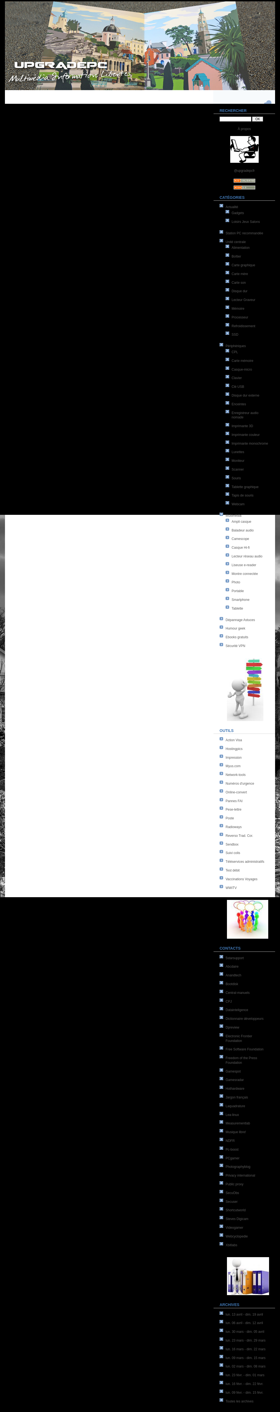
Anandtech (233, 975)
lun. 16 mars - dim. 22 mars (246, 1349)
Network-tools (236, 775)
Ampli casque (241, 522)
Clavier (237, 378)
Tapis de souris (242, 495)
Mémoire (238, 309)
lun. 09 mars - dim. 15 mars (246, 1358)
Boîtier (236, 256)
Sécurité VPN (235, 646)
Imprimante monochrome (250, 443)
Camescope (240, 539)
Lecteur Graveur (243, 300)
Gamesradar (235, 1080)
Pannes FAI (234, 801)
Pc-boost (232, 1149)
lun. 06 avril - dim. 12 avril (244, 1323)
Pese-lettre (233, 809)
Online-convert (236, 792)
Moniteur (238, 461)
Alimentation (241, 248)
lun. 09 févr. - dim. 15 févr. (244, 1393)
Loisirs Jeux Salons (246, 222)
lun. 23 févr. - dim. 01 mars (245, 1375)
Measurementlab (238, 1123)
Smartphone (240, 600)
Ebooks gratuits (237, 637)
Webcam (238, 504)
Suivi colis (233, 853)
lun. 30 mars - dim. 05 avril (245, 1332)
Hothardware (235, 1089)
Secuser (232, 1202)
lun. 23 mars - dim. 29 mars (246, 1340)
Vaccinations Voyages (242, 879)
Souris (236, 478)
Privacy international (240, 1175)
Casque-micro (242, 369)
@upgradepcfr (244, 171)
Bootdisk (232, 984)
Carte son (239, 283)
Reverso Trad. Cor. (239, 836)
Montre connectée (245, 574)
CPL (235, 352)
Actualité (232, 207)
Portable (238, 591)
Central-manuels (238, 993)
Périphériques (236, 346)
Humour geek (235, 628)
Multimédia (233, 516)
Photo (236, 582)
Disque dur (239, 291)
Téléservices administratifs (245, 862)
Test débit (233, 870)
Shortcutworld (236, 1210)
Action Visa (234, 740)
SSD (235, 334)
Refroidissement (243, 326)
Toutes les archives (239, 1401)
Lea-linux (232, 1115)
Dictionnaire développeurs (245, 1019)
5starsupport (235, 958)
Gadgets (238, 213)
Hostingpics (234, 749)
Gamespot (233, 1071)
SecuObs (232, 1193)
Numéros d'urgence (240, 783)
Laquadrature (235, 1106)
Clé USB (238, 387)
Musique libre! (236, 1132)
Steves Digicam (237, 1219)
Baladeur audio (243, 530)
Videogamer (234, 1228)
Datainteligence (237, 1010)
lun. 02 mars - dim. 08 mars (246, 1366)
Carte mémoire (242, 361)
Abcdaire (232, 966)
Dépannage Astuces (240, 620)
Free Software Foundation (245, 1049)
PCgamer (233, 1158)
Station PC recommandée (244, 233)
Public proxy (234, 1184)
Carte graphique (243, 265)
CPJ (229, 1001)
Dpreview (232, 1027)
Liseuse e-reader (244, 565)
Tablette (237, 608)
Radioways (234, 827)
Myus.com (233, 766)
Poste (230, 818)
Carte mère (240, 274)
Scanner (238, 469)
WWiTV (231, 888)
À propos (244, 129)
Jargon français (237, 1097)
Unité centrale (236, 242)
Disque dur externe (245, 395)
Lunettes (238, 452)
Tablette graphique (245, 487)
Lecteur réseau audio (247, 556)
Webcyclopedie (237, 1236)
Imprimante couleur (246, 435)
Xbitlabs (231, 1245)
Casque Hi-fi (241, 548)
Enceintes (239, 404)
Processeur (240, 317)
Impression (234, 758)
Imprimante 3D (242, 426)
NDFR (230, 1141)
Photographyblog (238, 1167)
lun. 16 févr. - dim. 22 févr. (244, 1384)
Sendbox (232, 844)
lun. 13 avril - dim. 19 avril (244, 1314)
